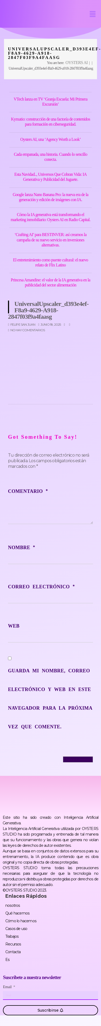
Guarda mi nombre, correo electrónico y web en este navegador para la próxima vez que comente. (50, 698)
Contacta (13, 951)
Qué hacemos (17, 913)
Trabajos (12, 936)
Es (7, 959)
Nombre (21, 547)
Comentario (28, 491)
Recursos (13, 944)
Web (13, 626)
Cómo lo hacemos (20, 921)
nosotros (12, 905)
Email (8, 987)
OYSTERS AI (77, 62)
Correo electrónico (41, 587)
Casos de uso (16, 928)
